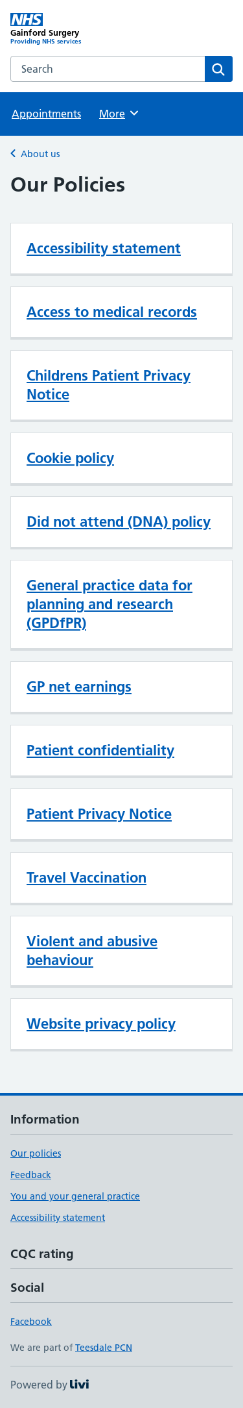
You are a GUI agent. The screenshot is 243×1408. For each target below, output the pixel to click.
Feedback (30, 1175)
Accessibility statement (104, 248)
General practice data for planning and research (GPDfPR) (109, 604)
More (119, 113)
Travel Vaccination (86, 877)
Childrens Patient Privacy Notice (109, 384)
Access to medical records (112, 312)
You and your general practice (75, 1196)
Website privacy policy (101, 1023)
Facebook (31, 1321)
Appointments (46, 113)
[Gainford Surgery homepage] (66, 29)
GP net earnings (79, 686)
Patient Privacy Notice (99, 814)
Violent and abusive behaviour (92, 950)
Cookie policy (70, 458)
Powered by (49, 1384)
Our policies (35, 1153)
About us (40, 154)
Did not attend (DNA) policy (119, 521)
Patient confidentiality (100, 750)
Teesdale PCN (103, 1347)
